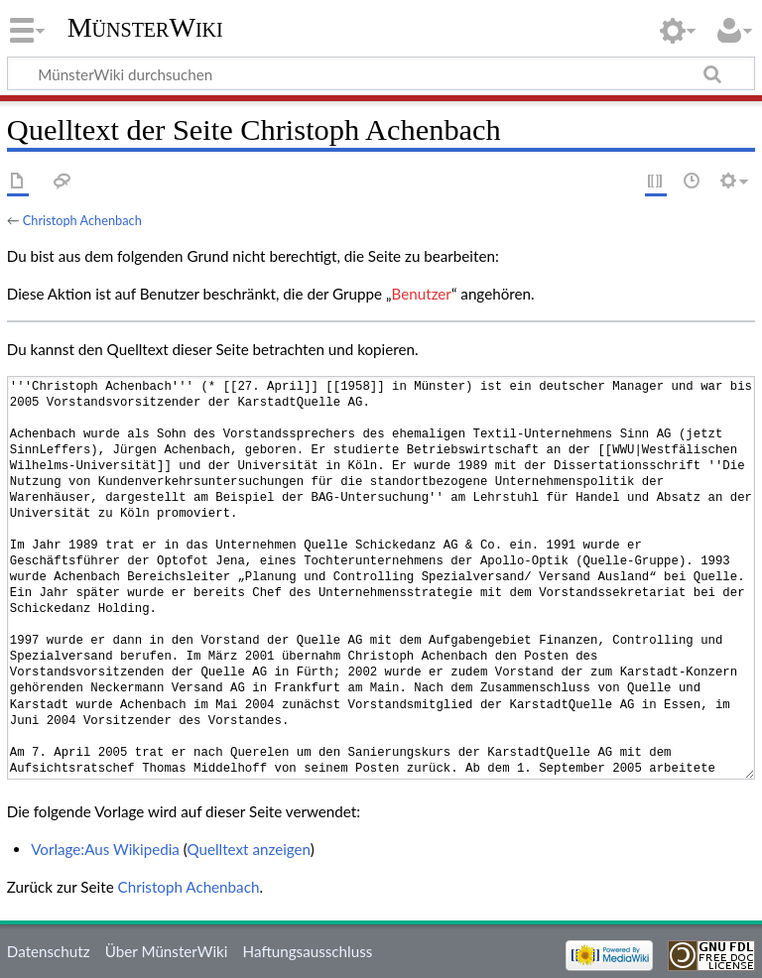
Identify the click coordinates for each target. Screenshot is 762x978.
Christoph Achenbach (82, 220)
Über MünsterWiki (166, 951)
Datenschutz (48, 951)
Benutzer (421, 294)
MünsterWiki (145, 27)
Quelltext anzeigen (249, 849)
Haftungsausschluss (308, 951)
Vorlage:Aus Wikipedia (105, 849)
